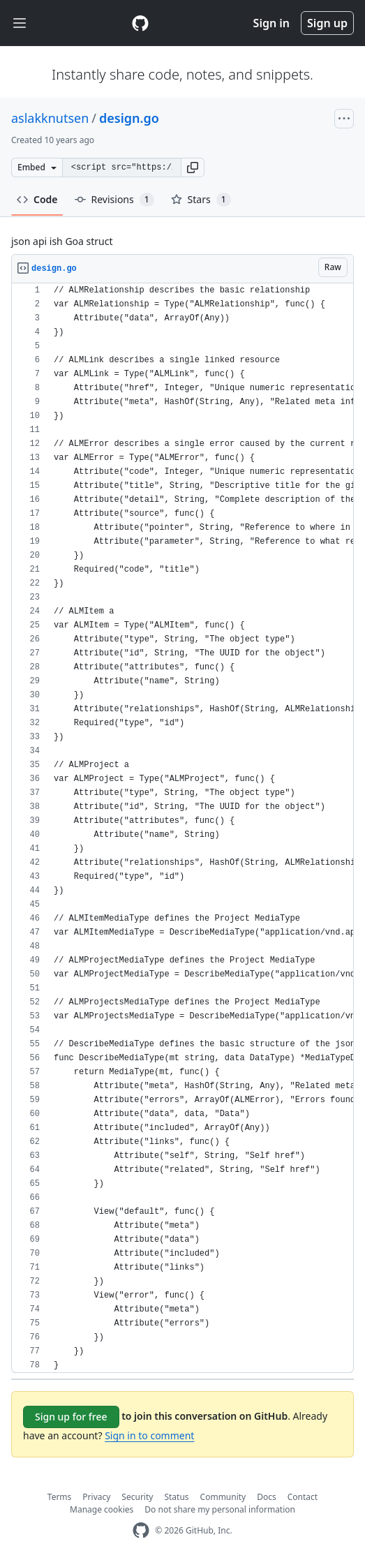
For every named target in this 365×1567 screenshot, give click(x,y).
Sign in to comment (149, 1435)
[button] (192, 167)
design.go (129, 118)
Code (37, 199)
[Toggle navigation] (19, 23)
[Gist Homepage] (140, 23)
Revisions (114, 200)
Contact (303, 1497)
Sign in (271, 23)
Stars (201, 200)
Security (137, 1497)
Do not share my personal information (219, 1509)
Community (223, 1497)
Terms (59, 1497)
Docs (266, 1497)
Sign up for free (71, 1416)
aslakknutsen (50, 118)
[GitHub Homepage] (141, 1530)
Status (176, 1497)
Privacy (96, 1497)
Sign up (327, 23)
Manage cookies (101, 1509)
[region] (182, 828)
